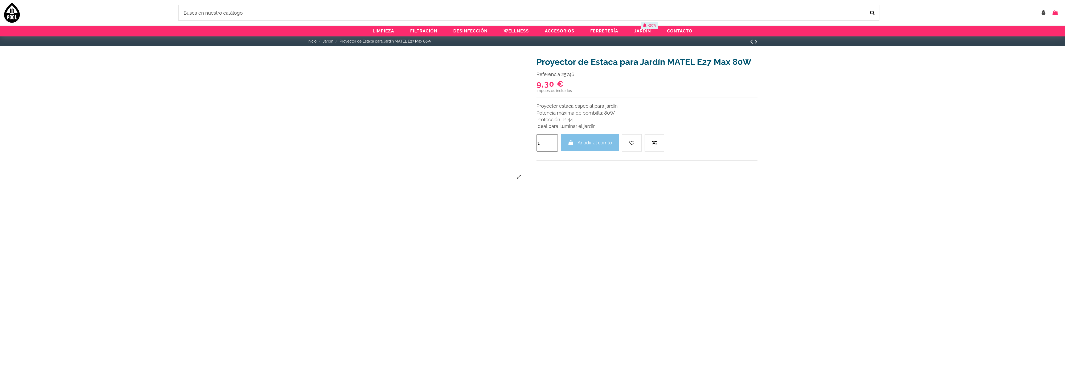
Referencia (548, 74)
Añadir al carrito (590, 142)
